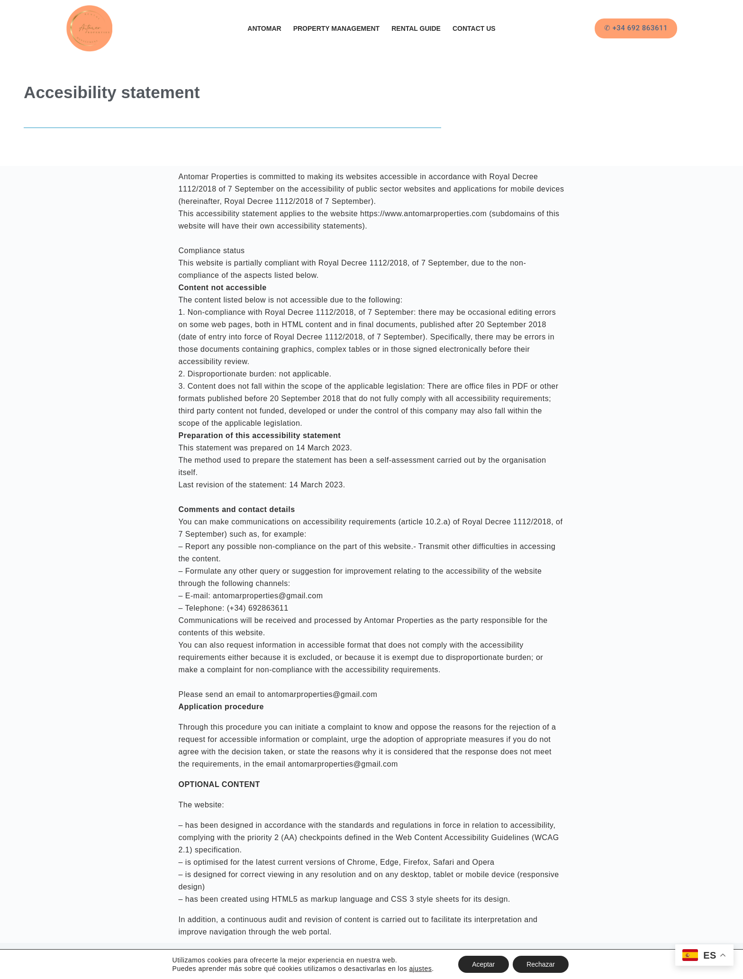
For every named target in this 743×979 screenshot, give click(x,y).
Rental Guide (416, 28)
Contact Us (474, 28)
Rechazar (541, 964)
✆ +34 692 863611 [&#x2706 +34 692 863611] (636, 28)
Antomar (264, 28)
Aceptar (482, 964)
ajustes (419, 968)
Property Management (336, 28)
